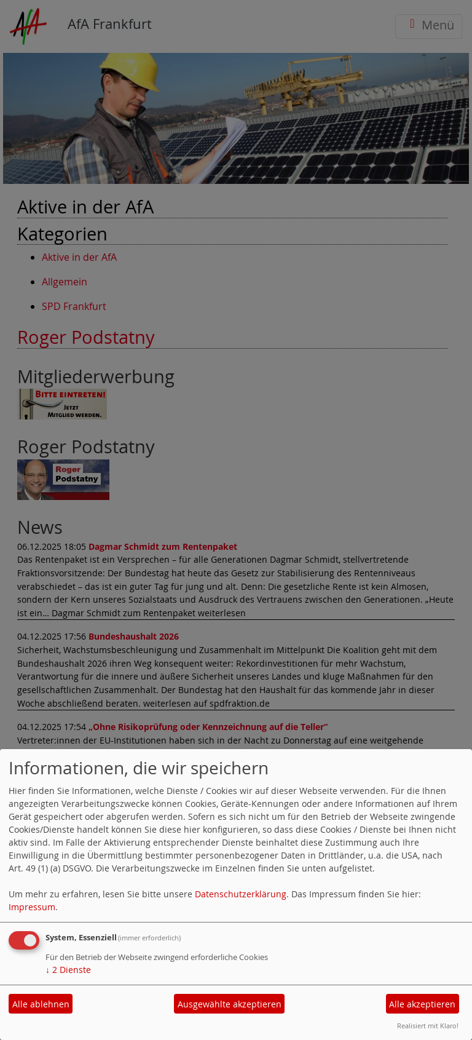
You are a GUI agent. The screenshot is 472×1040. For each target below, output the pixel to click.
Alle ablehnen (40, 1004)
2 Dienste (68, 969)
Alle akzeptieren (422, 1004)
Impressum (32, 907)
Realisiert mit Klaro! (427, 1025)
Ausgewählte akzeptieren (229, 1004)
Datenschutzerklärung (240, 894)
